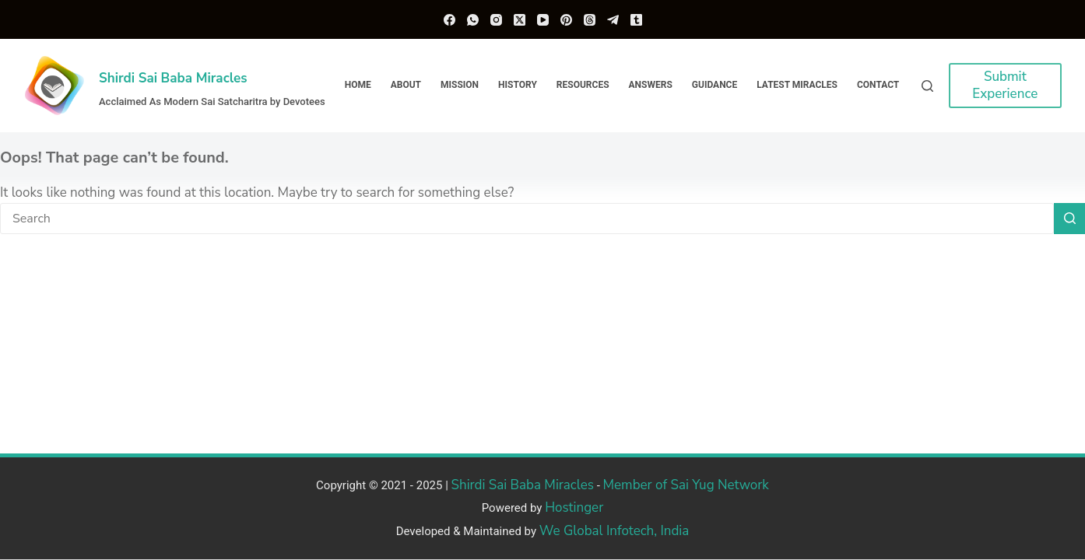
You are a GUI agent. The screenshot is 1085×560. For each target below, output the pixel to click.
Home (358, 84)
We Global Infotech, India (614, 531)
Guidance (714, 84)
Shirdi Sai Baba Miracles (173, 78)
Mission (460, 84)
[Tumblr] (636, 20)
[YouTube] (543, 20)
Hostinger (574, 507)
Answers (650, 84)
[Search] (927, 86)
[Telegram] (613, 20)
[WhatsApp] (473, 20)
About (406, 84)
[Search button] (1069, 218)
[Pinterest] (566, 20)
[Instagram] (496, 20)
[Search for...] (527, 218)
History (517, 84)
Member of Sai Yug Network (686, 485)
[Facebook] (449, 20)
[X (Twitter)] (519, 20)
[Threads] (589, 20)
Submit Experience (1005, 85)
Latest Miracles (797, 84)
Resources (583, 84)
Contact (878, 84)
